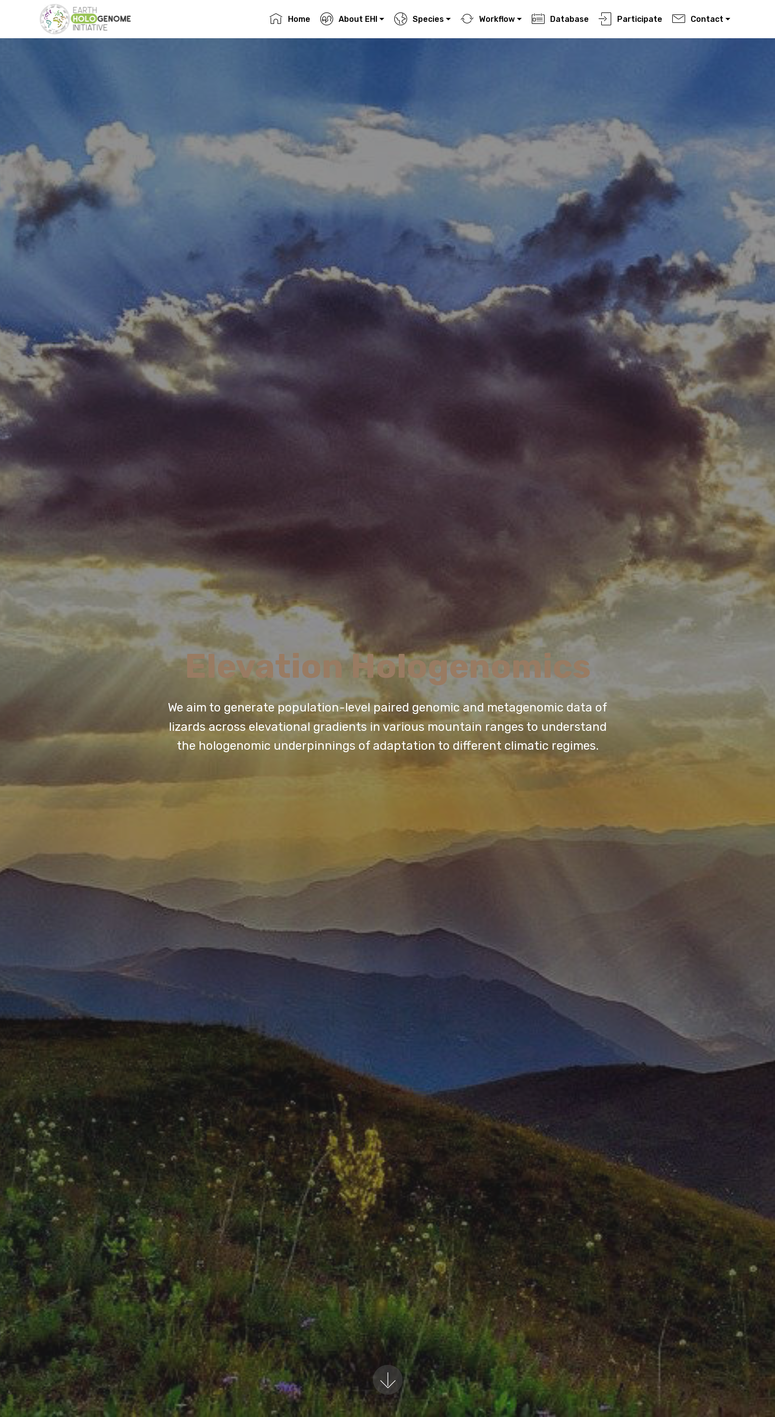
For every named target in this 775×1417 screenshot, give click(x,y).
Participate (630, 19)
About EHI (348, 19)
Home (290, 19)
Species (418, 19)
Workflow (487, 19)
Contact (697, 19)
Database (560, 19)
